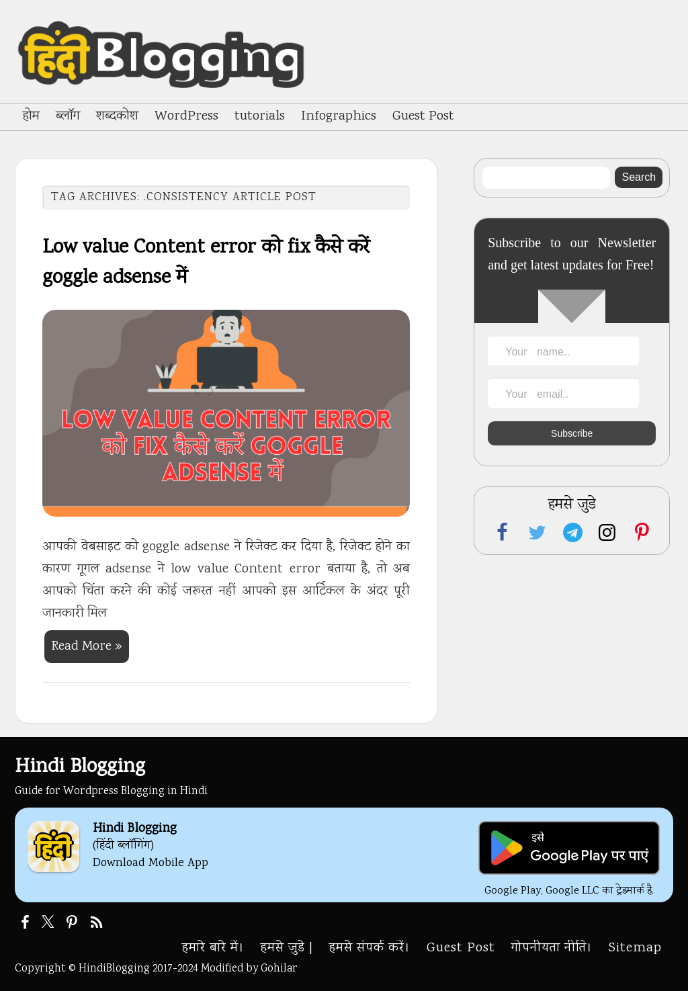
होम (31, 116)
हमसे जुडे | (287, 948)
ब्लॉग (68, 116)
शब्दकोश (117, 116)
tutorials (259, 116)
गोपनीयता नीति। (552, 948)
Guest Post (423, 116)
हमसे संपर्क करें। (370, 948)
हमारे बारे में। (213, 948)
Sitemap (635, 948)
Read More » (86, 646)
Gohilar (279, 969)
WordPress (186, 116)
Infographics (338, 116)
